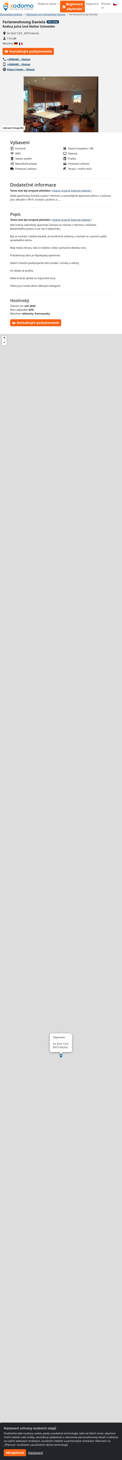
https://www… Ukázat (21, 69)
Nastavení (35, 1452)
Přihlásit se (106, 5)
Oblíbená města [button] (47, 4)
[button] (61, 1056)
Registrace (92, 4)
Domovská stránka (11, 14)
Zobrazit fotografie (13, 127)
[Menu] (116, 4)
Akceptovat (15, 1452)
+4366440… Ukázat (18, 59)
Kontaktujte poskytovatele (28, 51)
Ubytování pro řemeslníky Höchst (45, 14)
